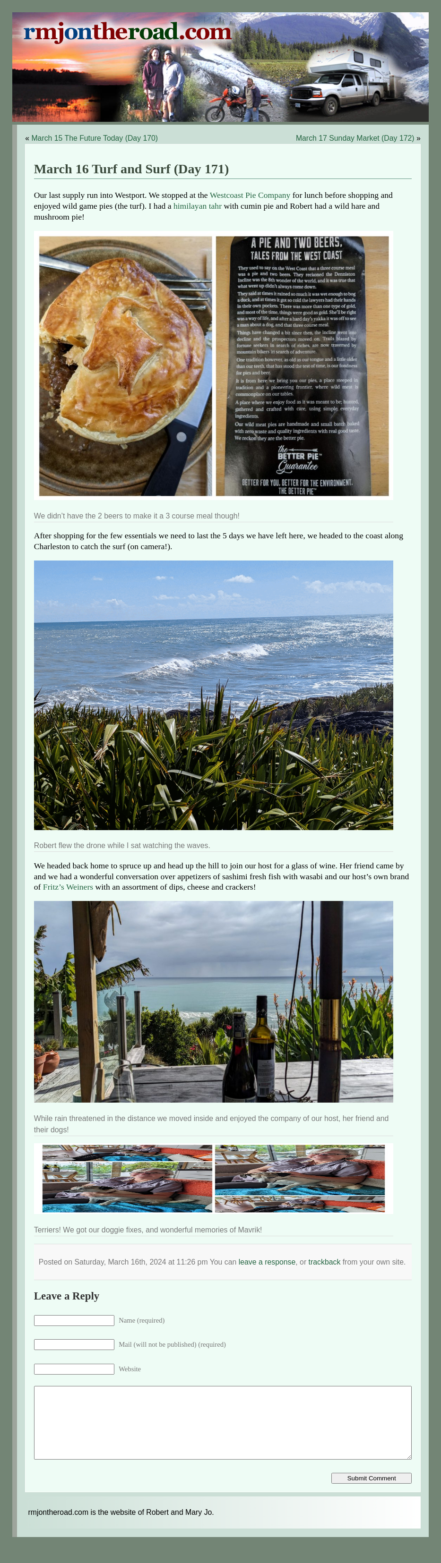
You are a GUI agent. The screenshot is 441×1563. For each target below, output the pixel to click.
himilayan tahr (197, 206)
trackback (325, 1262)
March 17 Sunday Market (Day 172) (355, 138)
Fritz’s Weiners (68, 887)
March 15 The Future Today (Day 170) (94, 138)
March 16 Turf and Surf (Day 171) (131, 168)
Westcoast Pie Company (250, 195)
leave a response (267, 1262)
